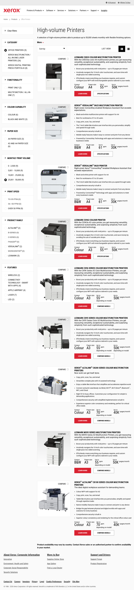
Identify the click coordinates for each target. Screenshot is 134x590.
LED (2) (11, 299)
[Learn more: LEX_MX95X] (53, 449)
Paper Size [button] (12, 131)
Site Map (75, 581)
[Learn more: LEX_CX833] (53, 74)
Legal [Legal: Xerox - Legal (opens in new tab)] (42, 581)
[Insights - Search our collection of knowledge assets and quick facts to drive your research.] (104, 10)
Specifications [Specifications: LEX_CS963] (103, 256)
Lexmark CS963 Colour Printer (89, 220)
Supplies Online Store (55, 559)
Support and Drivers (101, 554)
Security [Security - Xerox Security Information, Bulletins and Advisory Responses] (67, 581)
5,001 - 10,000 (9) (15, 170)
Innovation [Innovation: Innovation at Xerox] (8, 559)
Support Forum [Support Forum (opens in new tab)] (96, 559)
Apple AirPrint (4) (17, 290)
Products (14, 19)
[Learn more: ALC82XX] (53, 384)
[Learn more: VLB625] (53, 122)
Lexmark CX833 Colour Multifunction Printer (97, 57)
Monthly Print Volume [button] (18, 158)
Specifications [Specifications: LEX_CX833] (103, 94)
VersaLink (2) (15, 246)
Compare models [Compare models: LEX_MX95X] (103, 470)
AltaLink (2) (14, 228)
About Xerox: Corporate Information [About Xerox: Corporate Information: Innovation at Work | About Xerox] (22, 554)
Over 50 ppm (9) (15, 208)
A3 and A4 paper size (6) (18, 145)
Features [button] (12, 267)
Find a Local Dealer (54, 568)
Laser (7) (12, 295)
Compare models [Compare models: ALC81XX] (103, 533)
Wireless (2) (14, 275)
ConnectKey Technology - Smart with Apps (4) (18, 283)
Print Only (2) (15, 88)
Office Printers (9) (17, 50)
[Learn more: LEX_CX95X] (53, 334)
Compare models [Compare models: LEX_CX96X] (103, 306)
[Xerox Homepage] (12, 10)
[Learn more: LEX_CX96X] (53, 285)
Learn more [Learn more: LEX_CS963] (82, 256)
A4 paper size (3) (16, 139)
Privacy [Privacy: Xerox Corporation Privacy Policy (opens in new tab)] (35, 581)
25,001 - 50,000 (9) (16, 180)
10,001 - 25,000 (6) (16, 175)
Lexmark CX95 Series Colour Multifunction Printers (101, 318)
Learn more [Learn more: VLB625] (82, 154)
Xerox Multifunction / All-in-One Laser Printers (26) (19, 58)
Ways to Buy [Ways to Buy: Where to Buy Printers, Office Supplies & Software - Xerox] (53, 554)
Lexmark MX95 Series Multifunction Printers (97, 432)
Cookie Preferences (54, 581)
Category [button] (12, 42)
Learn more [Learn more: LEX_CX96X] (82, 306)
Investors (26, 581)
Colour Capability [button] (16, 107)
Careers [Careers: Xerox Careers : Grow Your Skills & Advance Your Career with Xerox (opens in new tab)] (17, 581)
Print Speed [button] (13, 191)
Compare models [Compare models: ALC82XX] (103, 421)
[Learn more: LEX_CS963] (53, 236)
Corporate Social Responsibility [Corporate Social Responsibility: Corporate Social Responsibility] (16, 568)
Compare (62, 59)
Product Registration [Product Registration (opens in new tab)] (99, 563)
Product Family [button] (15, 220)
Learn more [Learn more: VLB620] (82, 208)
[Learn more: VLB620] (53, 182)
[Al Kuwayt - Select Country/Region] (111, 2)
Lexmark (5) (14, 256)
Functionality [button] (14, 80)
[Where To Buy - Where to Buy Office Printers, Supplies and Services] (124, 2)
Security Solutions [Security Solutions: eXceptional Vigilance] (11, 572)
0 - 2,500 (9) (13, 166)
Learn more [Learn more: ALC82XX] (82, 421)
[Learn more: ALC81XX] (53, 499)
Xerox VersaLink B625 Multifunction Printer (98, 105)
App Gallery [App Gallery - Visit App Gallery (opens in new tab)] (51, 563)
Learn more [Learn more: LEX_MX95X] (82, 470)
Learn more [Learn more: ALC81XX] (82, 533)
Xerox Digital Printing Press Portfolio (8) (19, 66)
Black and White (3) (17, 119)
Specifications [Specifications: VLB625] (103, 154)
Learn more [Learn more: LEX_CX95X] (82, 356)
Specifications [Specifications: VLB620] (103, 208)
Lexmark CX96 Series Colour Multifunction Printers (101, 268)
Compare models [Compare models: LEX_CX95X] (103, 356)
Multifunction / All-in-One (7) (19, 93)
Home (6, 19)
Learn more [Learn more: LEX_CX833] (82, 94)
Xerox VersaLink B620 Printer (90, 165)
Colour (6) (13, 115)
